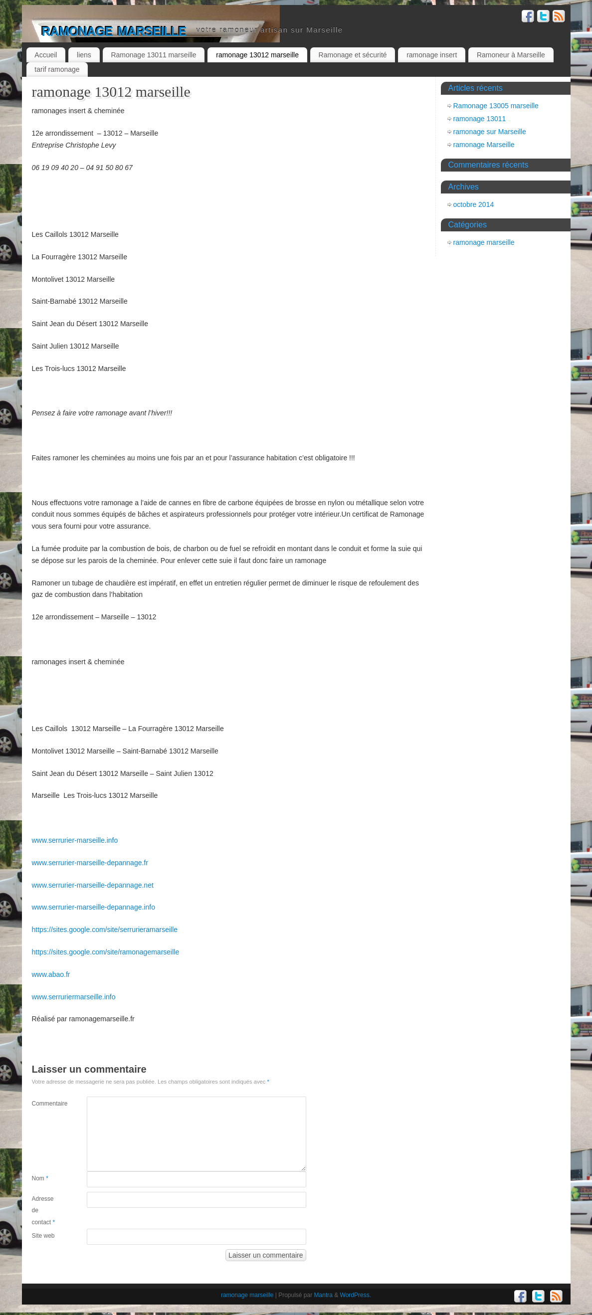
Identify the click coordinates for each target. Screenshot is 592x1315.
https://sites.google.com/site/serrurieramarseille (105, 930)
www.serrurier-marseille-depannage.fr (90, 863)
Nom (40, 1178)
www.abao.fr (51, 974)
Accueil (45, 55)
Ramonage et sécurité (353, 55)
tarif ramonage (56, 69)
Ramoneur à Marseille (511, 55)
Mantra (323, 1295)
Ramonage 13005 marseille (496, 106)
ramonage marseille (114, 29)
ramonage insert (431, 55)
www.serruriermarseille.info (74, 997)
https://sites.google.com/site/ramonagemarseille (106, 952)
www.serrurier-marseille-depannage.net (93, 885)
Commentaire (45, 1103)
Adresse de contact (43, 1210)
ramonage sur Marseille (489, 132)
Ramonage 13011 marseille (153, 55)
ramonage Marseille (484, 145)
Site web (43, 1235)
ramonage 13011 (479, 119)
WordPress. (355, 1295)
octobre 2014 (473, 204)
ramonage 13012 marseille (257, 55)
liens (84, 55)
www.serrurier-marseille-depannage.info (93, 907)
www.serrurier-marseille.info (75, 840)
